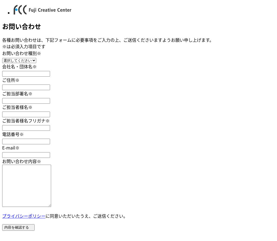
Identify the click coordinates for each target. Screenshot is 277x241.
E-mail (10, 147)
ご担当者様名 (17, 107)
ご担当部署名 (17, 93)
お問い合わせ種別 (21, 53)
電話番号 (13, 134)
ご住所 (10, 80)
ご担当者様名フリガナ (26, 120)
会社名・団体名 (19, 66)
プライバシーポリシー (23, 224)
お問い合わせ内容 (21, 161)
